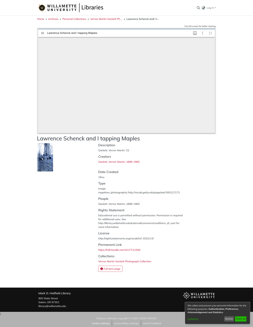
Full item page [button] (110, 268)
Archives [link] (53, 18)
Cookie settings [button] (101, 323)
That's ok (240, 318)
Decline (229, 318)
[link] (124, 261)
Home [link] (40, 18)
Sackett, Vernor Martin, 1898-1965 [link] (119, 161)
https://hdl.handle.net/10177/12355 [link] (119, 249)
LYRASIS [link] (151, 318)
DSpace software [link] (106, 318)
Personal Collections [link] (74, 18)
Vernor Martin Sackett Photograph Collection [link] (106, 18)
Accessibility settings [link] (126, 323)
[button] (198, 8)
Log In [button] (211, 7)
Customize (192, 318)
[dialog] (217, 313)
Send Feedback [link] (152, 323)
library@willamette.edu (52, 306)
